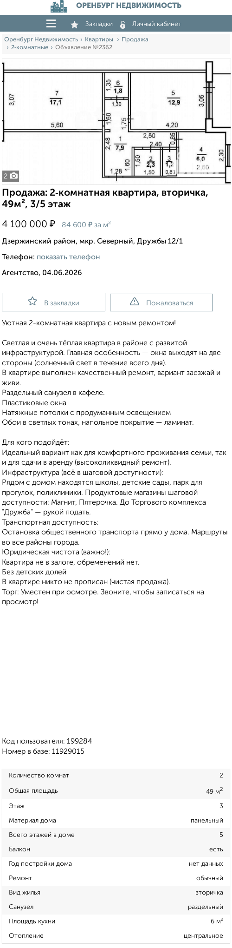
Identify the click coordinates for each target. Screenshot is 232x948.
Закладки (92, 24)
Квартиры (100, 40)
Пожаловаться (161, 302)
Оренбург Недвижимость (41, 40)
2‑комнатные (29, 48)
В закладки (53, 301)
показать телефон (68, 257)
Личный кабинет (150, 24)
